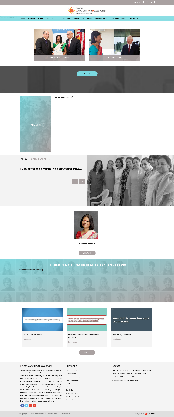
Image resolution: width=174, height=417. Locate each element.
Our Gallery (87, 18)
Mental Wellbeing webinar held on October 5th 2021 (51, 168)
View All (87, 253)
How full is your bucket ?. (123, 334)
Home (22, 18)
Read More (28, 339)
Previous (75, 181)
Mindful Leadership (73, 377)
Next (82, 181)
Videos (76, 18)
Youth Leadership (72, 380)
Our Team (66, 18)
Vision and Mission (35, 18)
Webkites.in (150, 414)
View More (35, 125)
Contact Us (133, 18)
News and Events (118, 18)
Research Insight (101, 18)
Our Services (52, 18)
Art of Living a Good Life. (33, 334)
